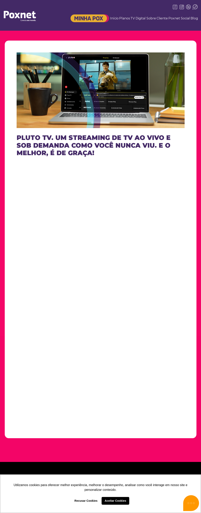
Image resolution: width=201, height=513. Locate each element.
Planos (124, 18)
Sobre (151, 18)
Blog (194, 18)
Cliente (162, 18)
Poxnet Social (179, 18)
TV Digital (138, 18)
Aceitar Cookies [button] (115, 500)
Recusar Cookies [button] (86, 500)
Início (114, 18)
